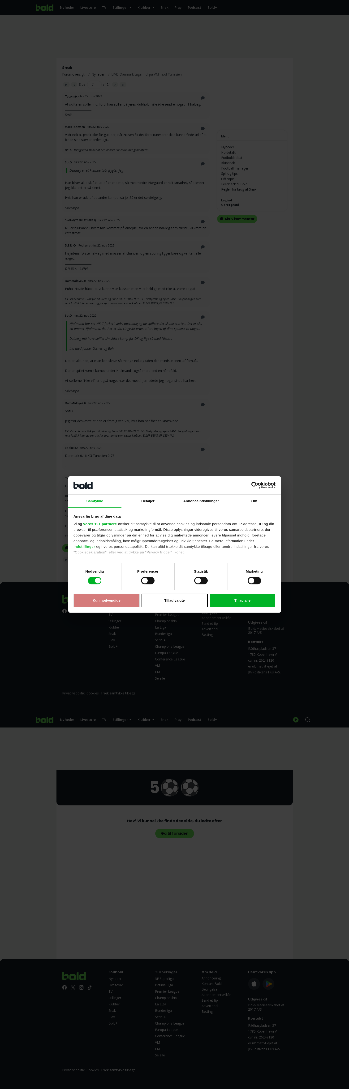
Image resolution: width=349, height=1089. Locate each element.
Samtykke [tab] (94, 501)
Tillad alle (242, 600)
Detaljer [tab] (148, 501)
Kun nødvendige (107, 600)
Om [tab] (254, 501)
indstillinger (84, 546)
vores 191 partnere (100, 524)
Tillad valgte (174, 600)
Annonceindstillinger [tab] (201, 501)
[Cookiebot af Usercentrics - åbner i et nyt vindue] (255, 485)
